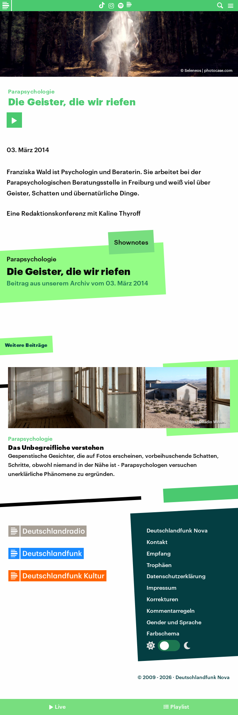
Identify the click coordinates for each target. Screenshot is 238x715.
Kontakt (157, 541)
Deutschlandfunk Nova (177, 530)
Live (60, 706)
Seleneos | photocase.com (208, 70)
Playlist (179, 706)
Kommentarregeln (171, 610)
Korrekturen (162, 599)
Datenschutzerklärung (176, 576)
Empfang (159, 553)
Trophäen (159, 564)
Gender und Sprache (174, 622)
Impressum (162, 587)
